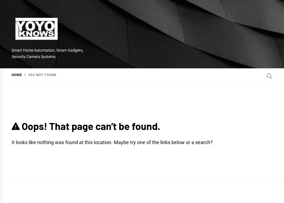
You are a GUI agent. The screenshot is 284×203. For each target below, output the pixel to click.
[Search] (269, 76)
